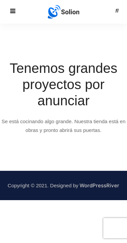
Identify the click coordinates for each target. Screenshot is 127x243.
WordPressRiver (99, 185)
